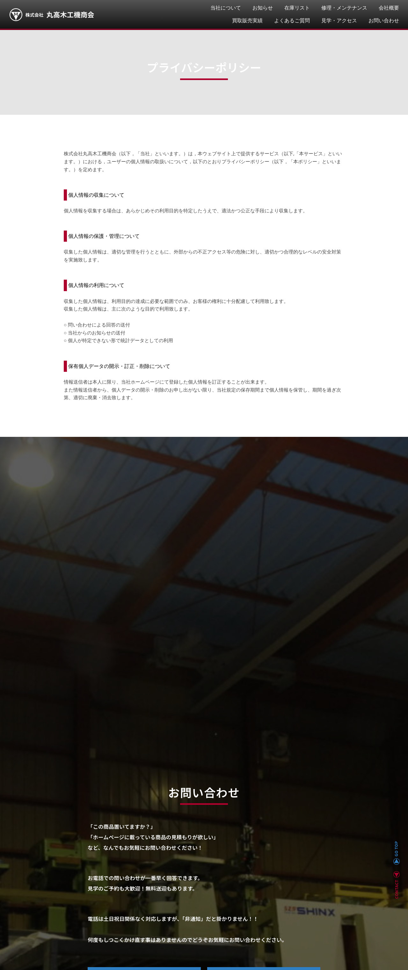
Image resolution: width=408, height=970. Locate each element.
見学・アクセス (339, 21)
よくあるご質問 (292, 21)
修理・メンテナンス (344, 8)
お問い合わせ (383, 21)
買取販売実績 (247, 21)
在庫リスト (297, 8)
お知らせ (262, 8)
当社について (225, 8)
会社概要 (389, 8)
